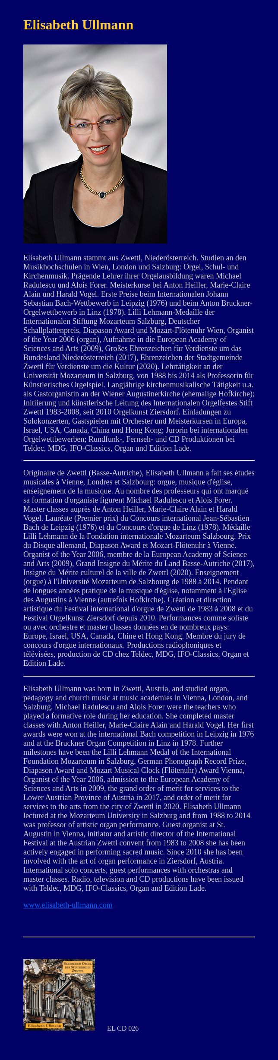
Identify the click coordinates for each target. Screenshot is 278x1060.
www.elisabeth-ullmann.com (68, 905)
